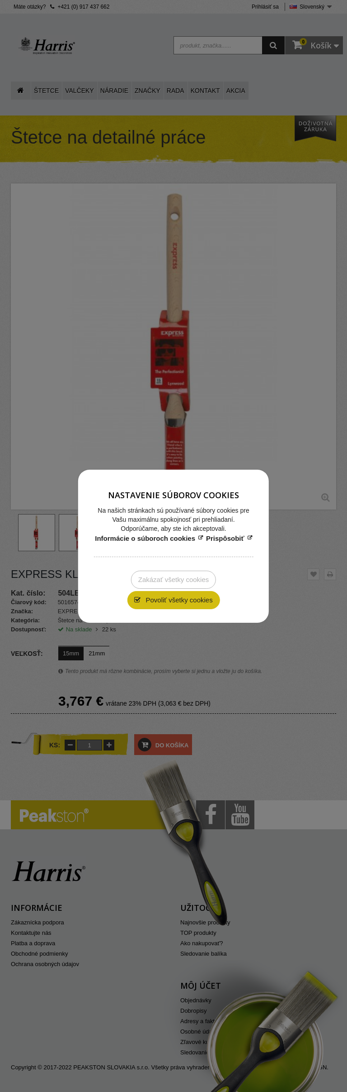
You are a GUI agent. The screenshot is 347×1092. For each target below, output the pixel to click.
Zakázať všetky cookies (173, 579)
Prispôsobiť (225, 538)
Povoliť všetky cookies (178, 600)
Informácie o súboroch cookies (145, 538)
